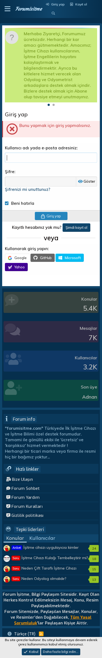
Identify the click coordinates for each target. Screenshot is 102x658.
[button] (7, 9)
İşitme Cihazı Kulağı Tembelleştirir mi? (49, 557)
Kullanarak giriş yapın (26, 248)
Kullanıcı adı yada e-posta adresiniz (41, 147)
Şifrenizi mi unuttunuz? (27, 189)
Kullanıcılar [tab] (42, 538)
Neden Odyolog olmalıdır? (39, 578)
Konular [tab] (15, 538)
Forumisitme (28, 9)
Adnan (89, 397)
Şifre (9, 171)
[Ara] (53, 13)
